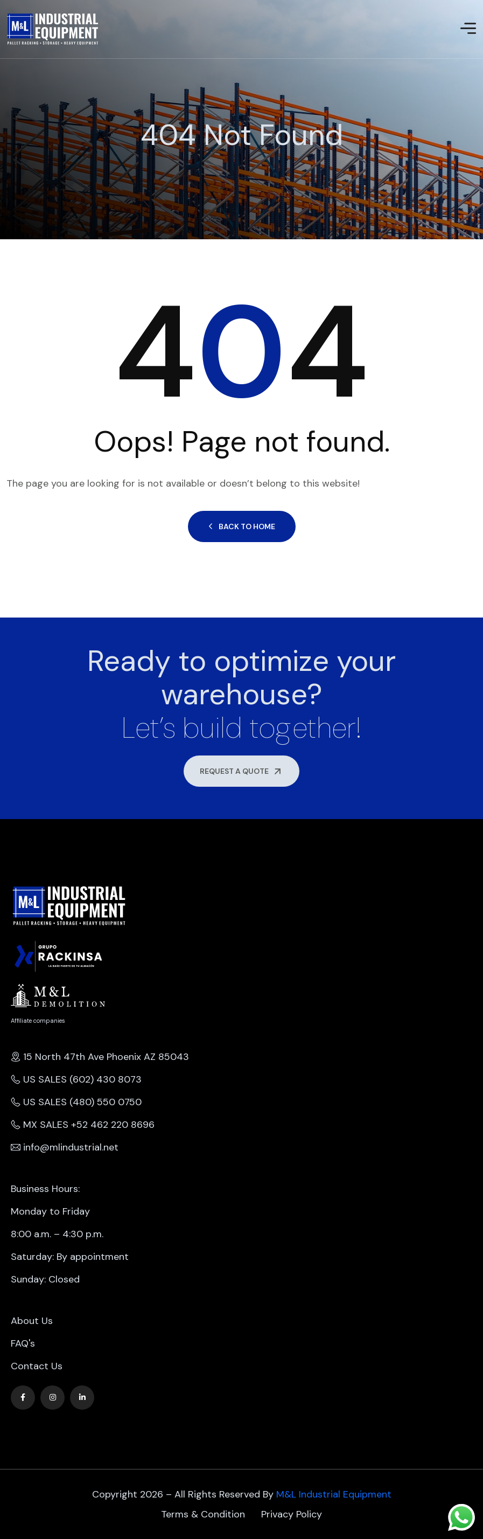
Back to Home (241, 526)
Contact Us (36, 1366)
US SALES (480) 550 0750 (76, 1102)
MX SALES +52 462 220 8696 (83, 1124)
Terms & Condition (203, 1514)
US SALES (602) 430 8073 (76, 1079)
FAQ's (23, 1343)
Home (7, 160)
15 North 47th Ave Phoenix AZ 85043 (100, 1056)
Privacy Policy (291, 1514)
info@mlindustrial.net (64, 1147)
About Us (32, 1320)
